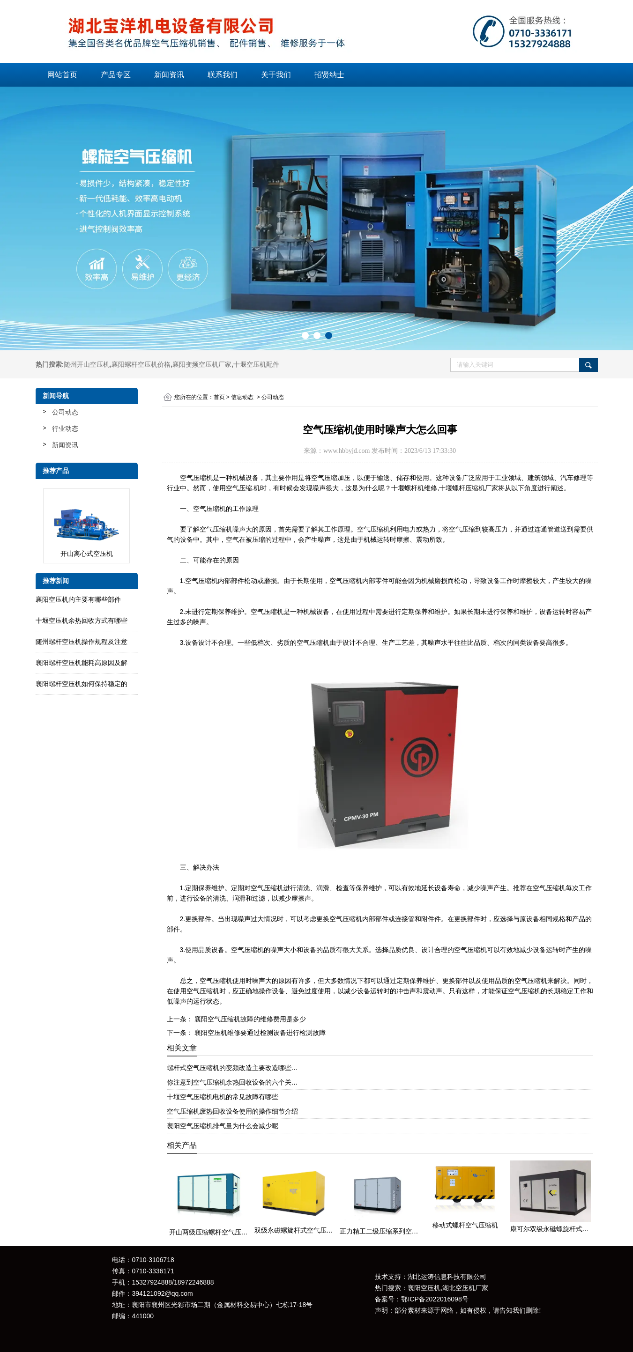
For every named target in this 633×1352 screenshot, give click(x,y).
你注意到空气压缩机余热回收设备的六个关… (232, 1082)
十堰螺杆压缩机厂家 (468, 488)
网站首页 (62, 75)
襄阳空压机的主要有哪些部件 (78, 599)
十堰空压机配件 (256, 364)
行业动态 (65, 428)
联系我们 (223, 75)
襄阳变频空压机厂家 (201, 364)
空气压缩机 (196, 477)
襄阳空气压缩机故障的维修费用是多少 (249, 1019)
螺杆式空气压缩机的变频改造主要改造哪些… (232, 1067)
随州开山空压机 (87, 364)
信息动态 (242, 397)
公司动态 (65, 412)
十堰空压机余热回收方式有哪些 (81, 620)
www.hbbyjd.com (346, 450)
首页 (219, 397)
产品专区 (116, 75)
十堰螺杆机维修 (414, 488)
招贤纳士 (329, 75)
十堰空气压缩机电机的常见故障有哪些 (222, 1097)
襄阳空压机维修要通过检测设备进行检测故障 (259, 1032)
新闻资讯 (169, 75)
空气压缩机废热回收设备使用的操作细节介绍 (232, 1111)
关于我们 (276, 75)
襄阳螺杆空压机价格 (141, 364)
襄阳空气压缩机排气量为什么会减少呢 (222, 1126)
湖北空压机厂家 (465, 1288)
